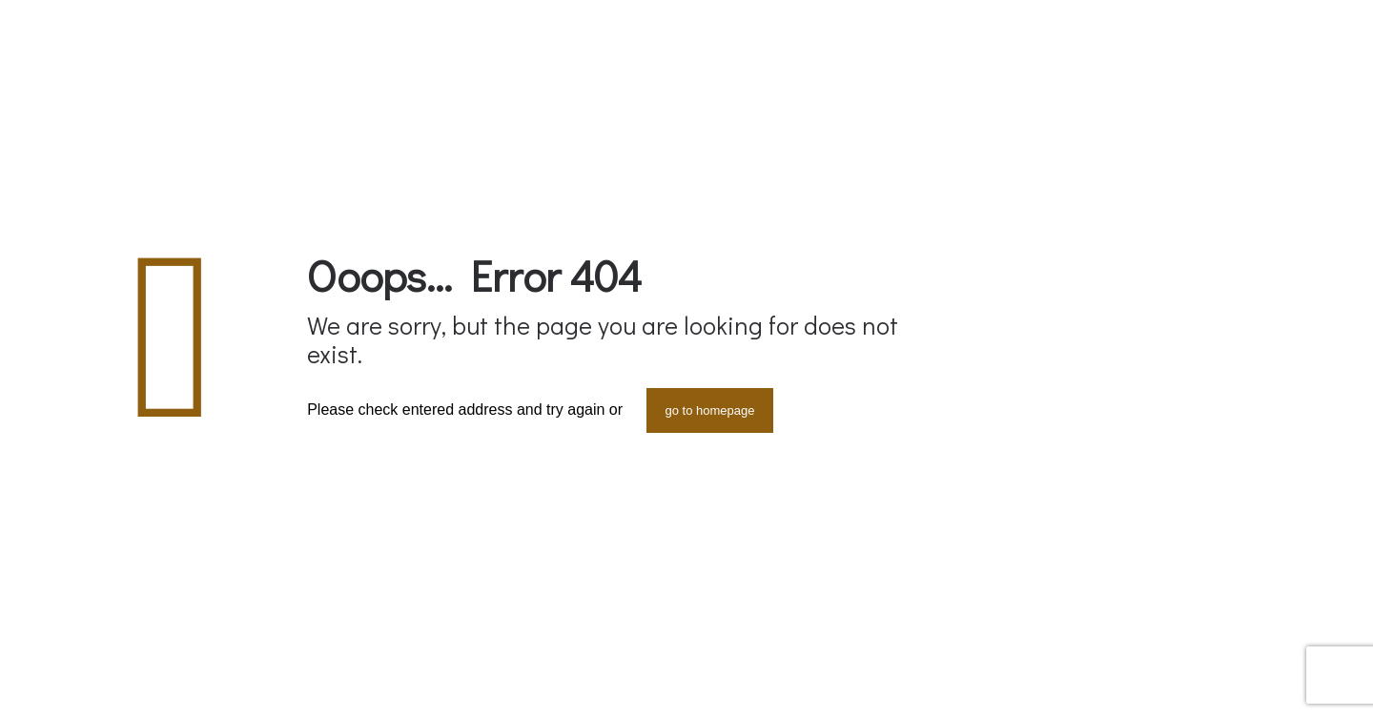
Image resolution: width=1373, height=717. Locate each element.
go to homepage (710, 410)
